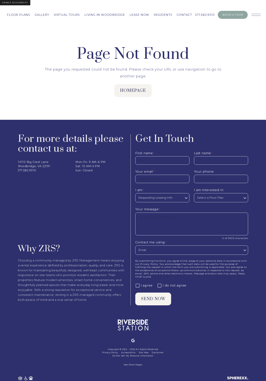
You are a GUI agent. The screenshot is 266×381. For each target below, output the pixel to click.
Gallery (42, 15)
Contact (184, 15)
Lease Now (139, 15)
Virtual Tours (67, 15)
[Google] (133, 340)
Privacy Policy (149, 264)
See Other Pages (133, 365)
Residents (163, 15)
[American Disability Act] (26, 378)
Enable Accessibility (15, 2)
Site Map (144, 352)
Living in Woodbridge (104, 15)
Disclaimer (158, 352)
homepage (133, 90)
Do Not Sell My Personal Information (133, 356)
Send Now (153, 299)
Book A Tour (232, 14)
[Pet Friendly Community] (31, 378)
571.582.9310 (205, 15)
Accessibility (128, 352)
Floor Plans (18, 15)
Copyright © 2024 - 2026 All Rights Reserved (133, 349)
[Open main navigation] (256, 15)
